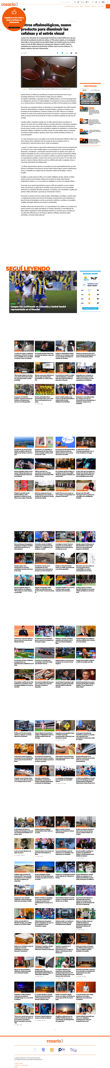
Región (81, 6)
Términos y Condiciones (21, 1065)
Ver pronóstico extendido (90, 308)
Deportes (93, 6)
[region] (55, 14)
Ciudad (76, 6)
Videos (102, 6)
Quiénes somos (18, 1063)
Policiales (87, 6)
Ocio (98, 6)
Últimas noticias (69, 6)
